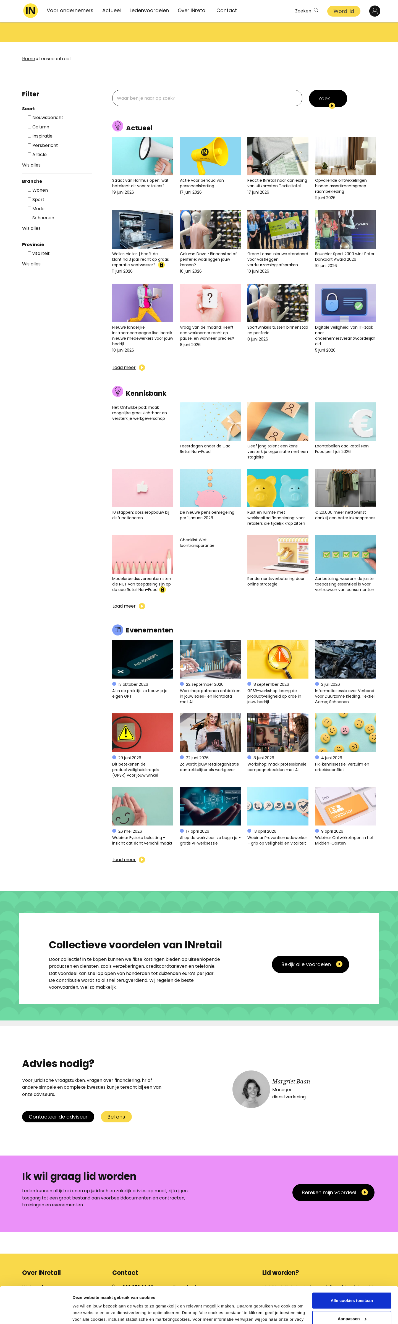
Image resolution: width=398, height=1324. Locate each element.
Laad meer (124, 347)
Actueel (111, 10)
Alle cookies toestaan (352, 1272)
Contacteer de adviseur (58, 1096)
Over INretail (193, 10)
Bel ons (116, 1096)
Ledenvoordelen (149, 10)
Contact (226, 10)
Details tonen (85, 1313)
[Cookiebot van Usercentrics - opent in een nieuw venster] (36, 1313)
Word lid (344, 11)
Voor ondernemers (70, 10)
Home (28, 39)
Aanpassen (352, 1290)
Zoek (324, 78)
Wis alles (31, 145)
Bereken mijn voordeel (329, 1172)
